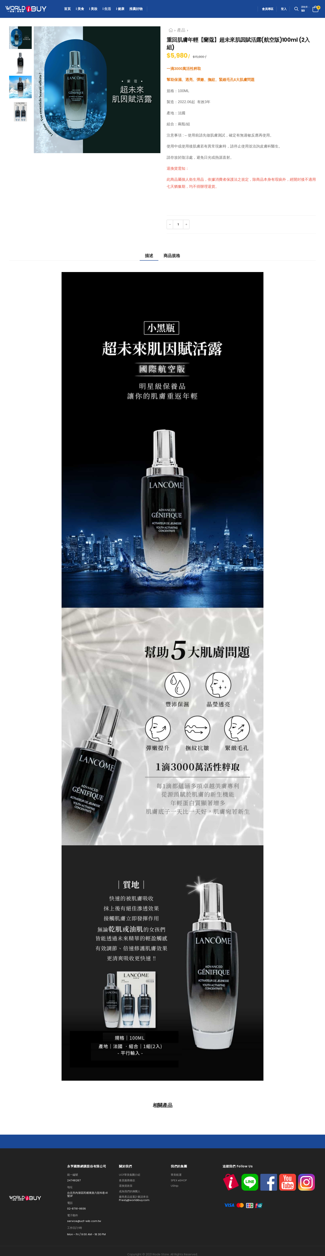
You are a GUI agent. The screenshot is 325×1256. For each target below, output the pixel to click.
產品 (181, 30)
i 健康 (120, 8)
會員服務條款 (127, 1180)
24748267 (74, 1180)
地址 (70, 1187)
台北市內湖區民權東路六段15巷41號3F (87, 1194)
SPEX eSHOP (179, 1180)
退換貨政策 (125, 1186)
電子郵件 (72, 1215)
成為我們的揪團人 (129, 1191)
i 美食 (80, 8)
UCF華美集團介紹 (129, 1175)
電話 (70, 1203)
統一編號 (72, 1175)
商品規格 (172, 256)
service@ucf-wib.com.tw (84, 1221)
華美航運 (176, 1175)
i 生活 (107, 8)
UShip (174, 1186)
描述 (149, 256)
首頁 (67, 8)
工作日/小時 (74, 1228)
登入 (283, 9)
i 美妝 (93, 8)
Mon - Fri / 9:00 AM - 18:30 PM (86, 1234)
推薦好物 (136, 8)
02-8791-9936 (76, 1208)
